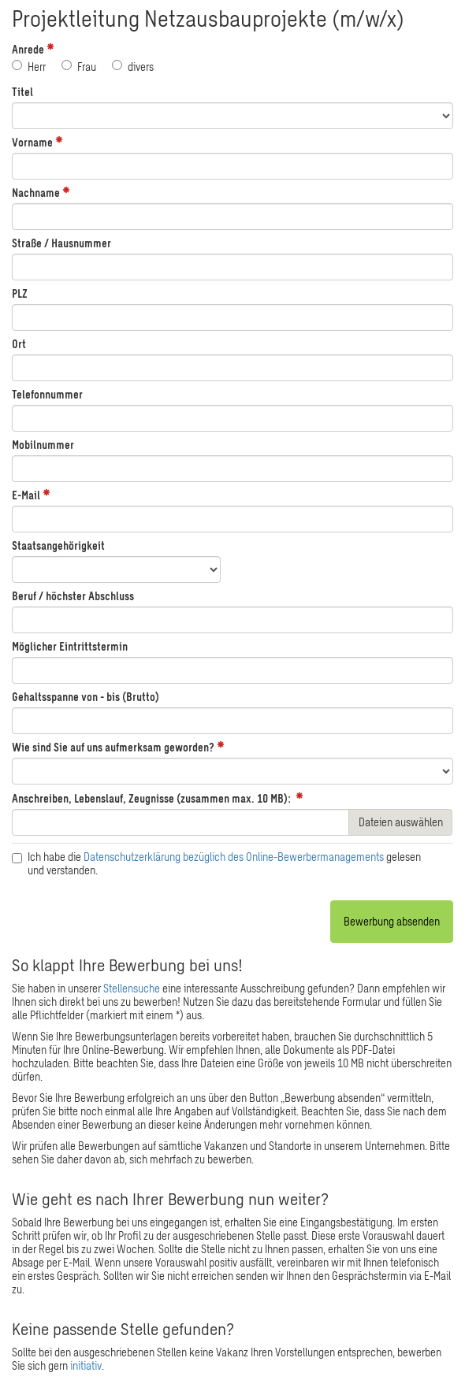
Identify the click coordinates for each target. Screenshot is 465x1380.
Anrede (28, 49)
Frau (80, 66)
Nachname (36, 192)
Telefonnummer (47, 394)
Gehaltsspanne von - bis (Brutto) (85, 696)
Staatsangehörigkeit (58, 545)
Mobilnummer (43, 444)
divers (135, 66)
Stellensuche (131, 988)
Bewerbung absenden (392, 921)
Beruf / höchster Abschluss (73, 596)
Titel (22, 91)
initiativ (86, 1365)
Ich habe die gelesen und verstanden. (218, 863)
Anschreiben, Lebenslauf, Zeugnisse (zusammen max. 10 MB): (151, 798)
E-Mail (26, 495)
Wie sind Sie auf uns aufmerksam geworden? (113, 747)
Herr (31, 66)
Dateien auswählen (401, 822)
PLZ (20, 293)
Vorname (32, 142)
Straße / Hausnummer (61, 243)
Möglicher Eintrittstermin (70, 646)
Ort (19, 344)
